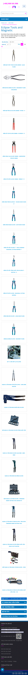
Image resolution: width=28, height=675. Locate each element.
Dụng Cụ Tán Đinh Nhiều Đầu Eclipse (14, 407)
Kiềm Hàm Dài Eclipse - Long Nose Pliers (14, 316)
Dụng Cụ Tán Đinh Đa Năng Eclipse (14, 476)
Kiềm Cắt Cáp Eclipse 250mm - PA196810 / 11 (14, 133)
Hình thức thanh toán (6, 649)
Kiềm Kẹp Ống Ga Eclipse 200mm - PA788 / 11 (14, 110)
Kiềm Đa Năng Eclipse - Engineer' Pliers (14, 339)
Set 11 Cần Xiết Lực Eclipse (14, 361)
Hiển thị (4, 44)
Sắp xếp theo (5, 42)
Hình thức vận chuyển (6, 651)
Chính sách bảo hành (6, 653)
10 (23, 598)
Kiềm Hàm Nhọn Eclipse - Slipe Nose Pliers (14, 224)
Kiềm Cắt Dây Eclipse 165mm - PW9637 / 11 (14, 179)
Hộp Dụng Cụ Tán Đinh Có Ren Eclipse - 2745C (14, 567)
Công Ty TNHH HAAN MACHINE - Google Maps (11, 640)
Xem (19, 44)
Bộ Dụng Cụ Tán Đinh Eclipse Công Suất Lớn (14, 430)
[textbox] (14, 13)
